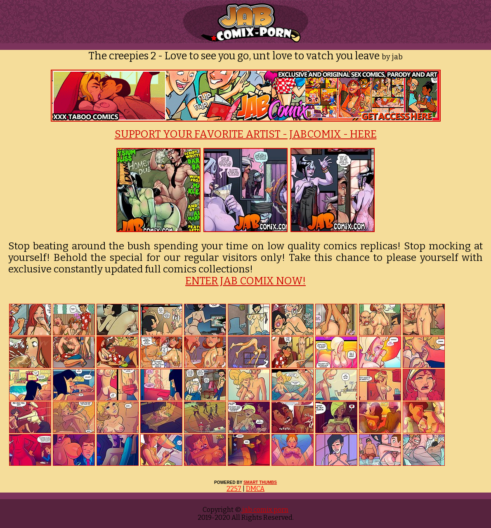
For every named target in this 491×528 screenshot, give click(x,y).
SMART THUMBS (260, 482)
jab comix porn (264, 510)
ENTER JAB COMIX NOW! (245, 281)
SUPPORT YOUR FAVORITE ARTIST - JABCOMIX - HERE (246, 134)
